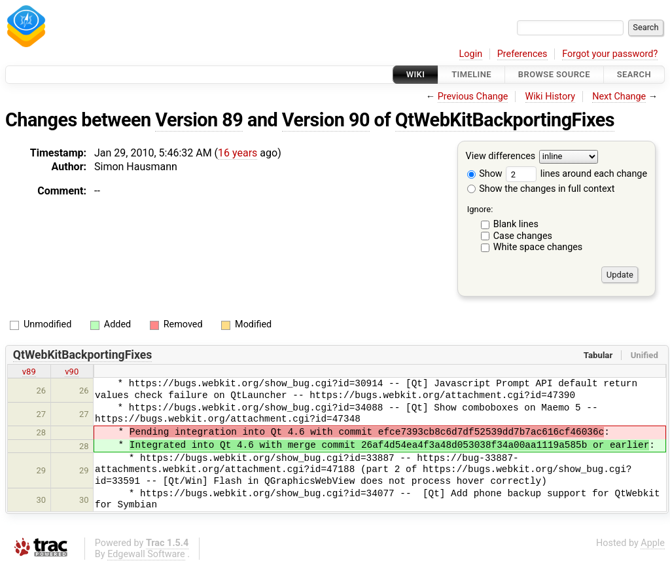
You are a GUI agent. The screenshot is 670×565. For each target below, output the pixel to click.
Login (471, 54)
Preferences (522, 54)
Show (484, 173)
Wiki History (550, 96)
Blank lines (515, 224)
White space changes (538, 247)
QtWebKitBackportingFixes (504, 120)
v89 (29, 371)
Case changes (522, 236)
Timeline (471, 74)
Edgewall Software (146, 554)
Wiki (415, 74)
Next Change (619, 96)
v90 (72, 371)
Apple (653, 543)
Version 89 (199, 120)
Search (634, 74)
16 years (237, 153)
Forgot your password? (610, 54)
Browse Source (554, 74)
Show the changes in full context (541, 188)
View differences (501, 156)
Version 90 (326, 120)
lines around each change (576, 173)
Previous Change (473, 96)
